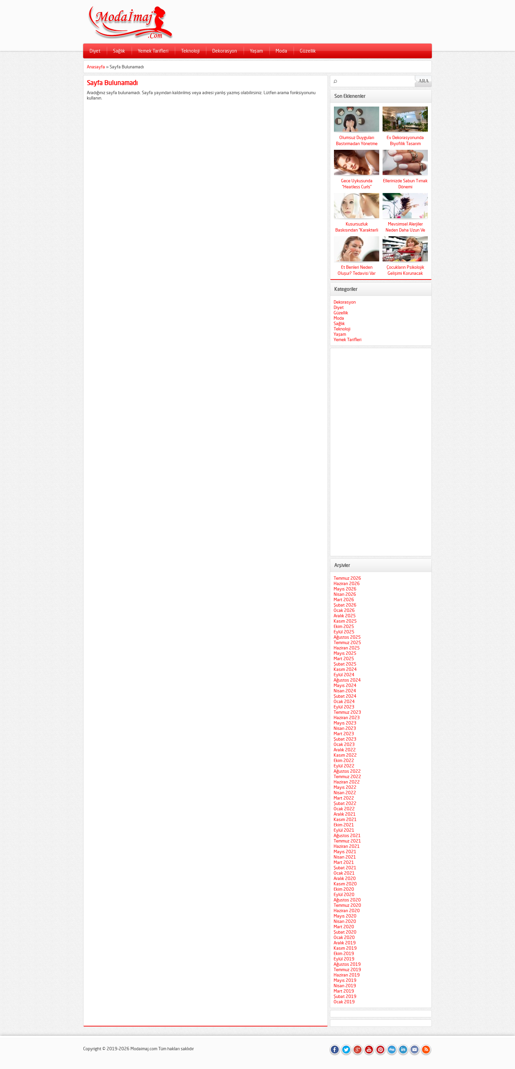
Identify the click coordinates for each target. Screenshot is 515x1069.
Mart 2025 (344, 658)
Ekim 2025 (344, 626)
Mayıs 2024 (345, 685)
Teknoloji (190, 51)
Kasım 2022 (345, 755)
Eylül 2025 (344, 631)
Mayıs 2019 (345, 980)
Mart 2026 (344, 599)
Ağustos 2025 (347, 637)
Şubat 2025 (345, 664)
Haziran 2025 (347, 647)
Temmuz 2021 (347, 840)
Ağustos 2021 (347, 835)
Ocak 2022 (344, 808)
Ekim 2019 (344, 953)
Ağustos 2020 (347, 899)
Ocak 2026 (344, 610)
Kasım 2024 (345, 669)
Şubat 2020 (345, 932)
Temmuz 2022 (347, 776)
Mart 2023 (344, 733)
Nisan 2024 (345, 690)
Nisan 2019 (345, 985)
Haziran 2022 (347, 781)
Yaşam (256, 51)
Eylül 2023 (344, 706)
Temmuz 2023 (347, 712)
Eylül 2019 (344, 958)
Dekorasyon (224, 51)
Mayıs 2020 (345, 916)
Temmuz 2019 (347, 969)
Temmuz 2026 (347, 578)
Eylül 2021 (344, 830)
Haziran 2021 (347, 846)
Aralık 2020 (345, 878)
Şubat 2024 (345, 696)
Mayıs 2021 (345, 851)
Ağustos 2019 (347, 964)
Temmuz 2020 (347, 905)
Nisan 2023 (345, 728)
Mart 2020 (344, 926)
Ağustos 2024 (347, 680)
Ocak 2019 (344, 1001)
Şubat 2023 (345, 739)
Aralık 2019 (345, 942)
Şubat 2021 (345, 867)
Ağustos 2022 (347, 771)
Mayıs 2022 (345, 787)
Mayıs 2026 (345, 588)
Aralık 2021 (345, 814)
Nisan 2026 (345, 594)
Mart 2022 (344, 798)
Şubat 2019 (345, 996)
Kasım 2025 (345, 621)
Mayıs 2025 (345, 653)
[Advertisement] (381, 452)
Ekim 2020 (344, 889)
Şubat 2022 (345, 803)
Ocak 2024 (344, 701)
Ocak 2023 (344, 744)
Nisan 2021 (345, 857)
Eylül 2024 (344, 674)
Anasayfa (96, 66)
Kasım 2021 (345, 819)
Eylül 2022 (344, 765)
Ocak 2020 (344, 937)
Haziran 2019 (347, 975)
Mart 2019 (344, 991)
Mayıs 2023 (345, 723)
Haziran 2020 (347, 910)
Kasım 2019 (345, 948)
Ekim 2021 (344, 824)
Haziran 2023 (347, 717)
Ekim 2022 (344, 760)
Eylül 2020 (344, 894)
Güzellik (308, 51)
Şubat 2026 (345, 605)
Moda (281, 51)
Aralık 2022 (345, 749)
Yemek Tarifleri (153, 51)
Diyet (95, 51)
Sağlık (119, 51)
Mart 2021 (344, 862)
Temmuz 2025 (347, 642)
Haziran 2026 (347, 583)
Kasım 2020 (345, 883)
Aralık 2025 (345, 615)
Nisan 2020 (345, 921)
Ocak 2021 (344, 873)
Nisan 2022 (345, 792)
